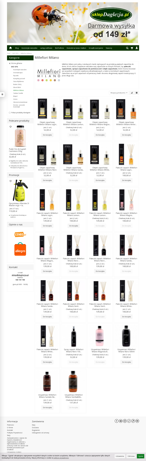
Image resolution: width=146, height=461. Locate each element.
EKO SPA (14, 67)
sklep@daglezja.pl (20, 275)
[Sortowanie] (131, 93)
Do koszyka (47, 135)
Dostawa (35, 427)
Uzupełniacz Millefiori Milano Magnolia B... (100, 350)
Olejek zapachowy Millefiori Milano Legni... (47, 123)
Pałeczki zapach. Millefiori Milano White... (126, 305)
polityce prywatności (61, 458)
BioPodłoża (59, 48)
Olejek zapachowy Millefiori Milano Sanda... (74, 169)
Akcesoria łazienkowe (20, 102)
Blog (17, 48)
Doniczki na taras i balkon (76, 48)
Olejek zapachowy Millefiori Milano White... (100, 169)
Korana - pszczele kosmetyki (19, 106)
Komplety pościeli (19, 79)
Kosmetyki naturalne (29, 48)
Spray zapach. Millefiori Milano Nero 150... (73, 350)
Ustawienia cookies (14, 452)
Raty (8, 435)
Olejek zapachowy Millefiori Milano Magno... (100, 123)
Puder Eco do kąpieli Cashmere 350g (17, 150)
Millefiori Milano (18, 90)
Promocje (14, 175)
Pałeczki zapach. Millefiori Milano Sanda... (126, 259)
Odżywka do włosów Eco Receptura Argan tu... (18, 167)
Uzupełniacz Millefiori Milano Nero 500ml (126, 350)
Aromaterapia (18, 73)
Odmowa (131, 456)
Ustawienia (120, 456)
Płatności (10, 425)
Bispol (15, 96)
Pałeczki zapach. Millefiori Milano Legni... (126, 169)
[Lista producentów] (119, 93)
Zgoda (140, 456)
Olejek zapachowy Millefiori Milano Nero (47, 169)
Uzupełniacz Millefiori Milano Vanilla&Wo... (74, 396)
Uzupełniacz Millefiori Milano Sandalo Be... (47, 396)
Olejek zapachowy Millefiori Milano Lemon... (73, 123)
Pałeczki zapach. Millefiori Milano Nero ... (73, 259)
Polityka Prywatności (14, 433)
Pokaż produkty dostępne (19, 112)
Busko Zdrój (17, 84)
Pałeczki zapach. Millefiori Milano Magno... (126, 214)
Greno (15, 99)
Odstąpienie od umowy (40, 433)
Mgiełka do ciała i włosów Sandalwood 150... (19, 162)
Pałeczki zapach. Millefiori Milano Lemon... (73, 214)
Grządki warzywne (96, 48)
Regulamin (36, 430)
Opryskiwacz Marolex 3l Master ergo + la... (19, 204)
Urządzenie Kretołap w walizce (18, 216)
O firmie (10, 427)
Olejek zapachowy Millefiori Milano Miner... (126, 123)
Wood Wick (17, 87)
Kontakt (10, 430)
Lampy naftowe (46, 48)
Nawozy (109, 48)
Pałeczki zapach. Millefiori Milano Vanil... (73, 305)
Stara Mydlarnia (18, 81)
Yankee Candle (18, 93)
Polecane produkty (19, 120)
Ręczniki (15, 76)
